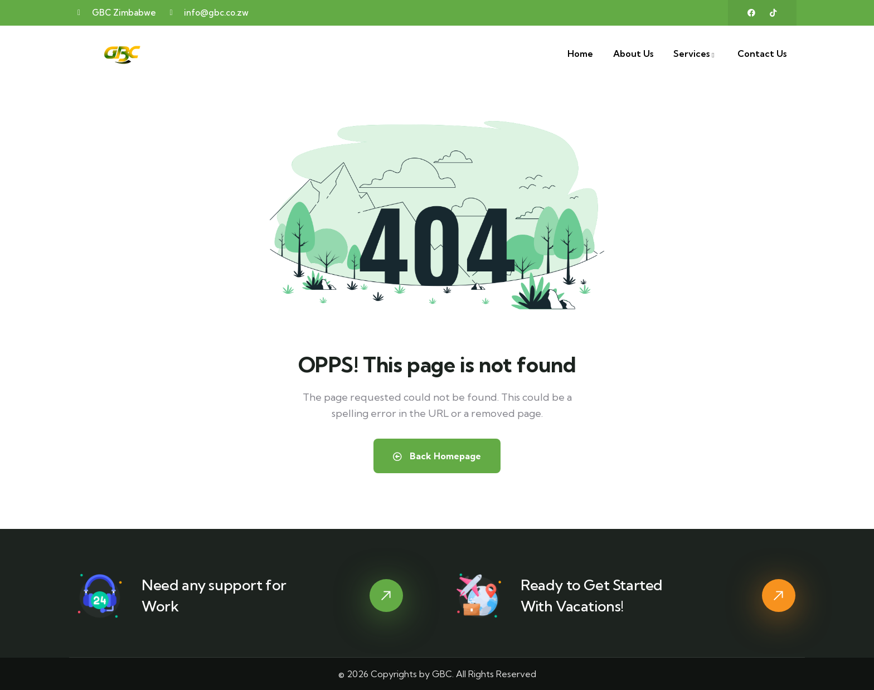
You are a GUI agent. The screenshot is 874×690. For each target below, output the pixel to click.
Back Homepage (437, 455)
